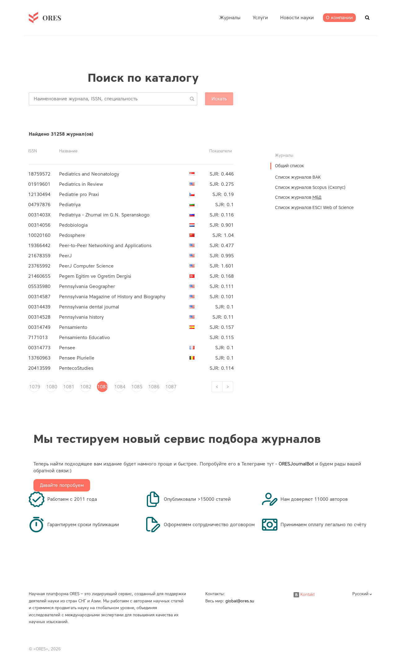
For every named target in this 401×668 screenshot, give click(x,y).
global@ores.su (239, 601)
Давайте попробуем (62, 485)
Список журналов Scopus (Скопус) (310, 187)
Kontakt (304, 594)
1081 (68, 387)
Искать (219, 99)
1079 (34, 387)
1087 (170, 387)
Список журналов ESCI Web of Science (314, 207)
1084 (119, 387)
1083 (102, 387)
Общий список (289, 165)
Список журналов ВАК (298, 177)
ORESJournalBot (296, 464)
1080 (51, 387)
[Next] (227, 386)
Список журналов (298, 197)
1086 (153, 387)
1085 (136, 387)
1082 (85, 387)
